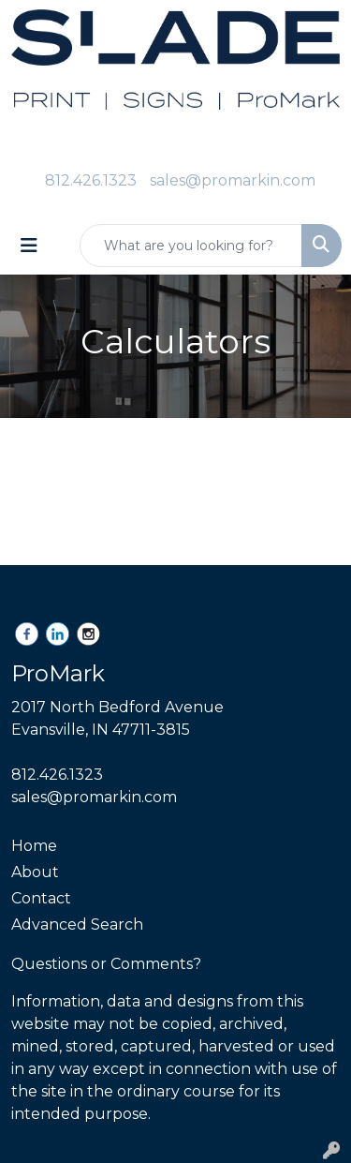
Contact (41, 898)
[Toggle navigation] (29, 245)
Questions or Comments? (106, 964)
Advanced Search (77, 924)
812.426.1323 (91, 180)
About (35, 872)
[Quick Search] (191, 245)
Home (34, 846)
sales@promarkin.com (232, 180)
